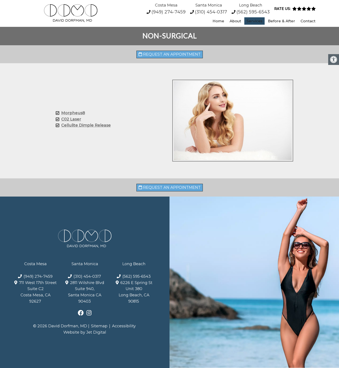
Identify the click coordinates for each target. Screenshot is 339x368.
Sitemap (99, 326)
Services (254, 21)
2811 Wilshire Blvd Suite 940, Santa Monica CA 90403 (86, 292)
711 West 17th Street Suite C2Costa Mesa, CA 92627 (38, 292)
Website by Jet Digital (84, 332)
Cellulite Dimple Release (82, 125)
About (235, 21)
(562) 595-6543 (253, 12)
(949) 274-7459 (169, 12)
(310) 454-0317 (211, 12)
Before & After (281, 21)
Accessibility (124, 326)
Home (218, 21)
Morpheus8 (69, 113)
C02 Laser (67, 119)
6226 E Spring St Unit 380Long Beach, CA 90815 (135, 292)
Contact (308, 21)
